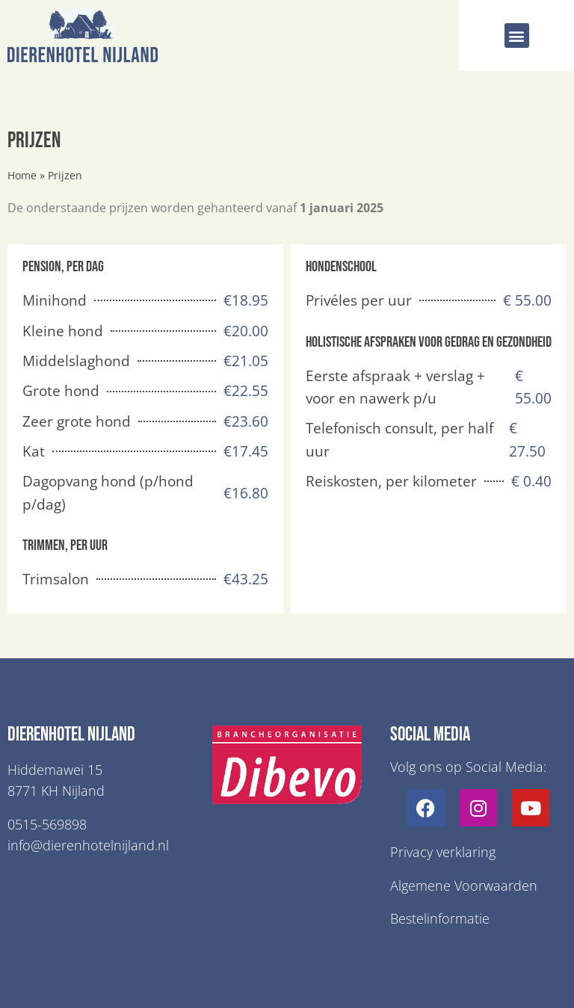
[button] (516, 35)
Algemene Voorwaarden (463, 885)
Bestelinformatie (440, 918)
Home (22, 175)
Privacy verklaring (443, 852)
